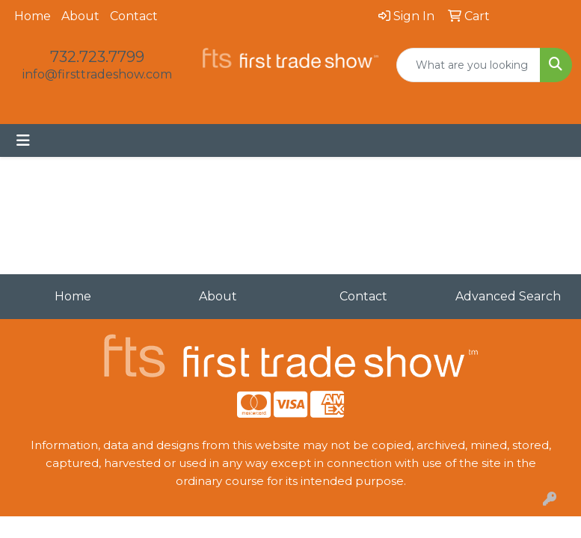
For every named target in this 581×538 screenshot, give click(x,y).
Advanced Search (508, 296)
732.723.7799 (97, 57)
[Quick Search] (468, 65)
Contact (134, 16)
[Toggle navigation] (23, 140)
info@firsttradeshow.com (97, 74)
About (80, 16)
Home (32, 16)
